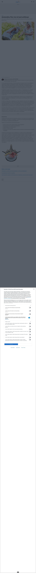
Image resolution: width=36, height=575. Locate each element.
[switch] (29, 307)
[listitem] (18, 305)
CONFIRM (11, 344)
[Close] (34, 289)
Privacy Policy (23, 347)
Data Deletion (13, 347)
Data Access (18, 347)
